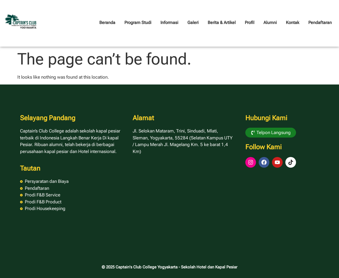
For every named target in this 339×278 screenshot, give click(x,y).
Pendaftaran (320, 22)
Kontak (292, 22)
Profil (249, 22)
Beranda (107, 22)
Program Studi (137, 22)
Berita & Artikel (222, 22)
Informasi (169, 22)
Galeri (193, 22)
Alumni (270, 22)
